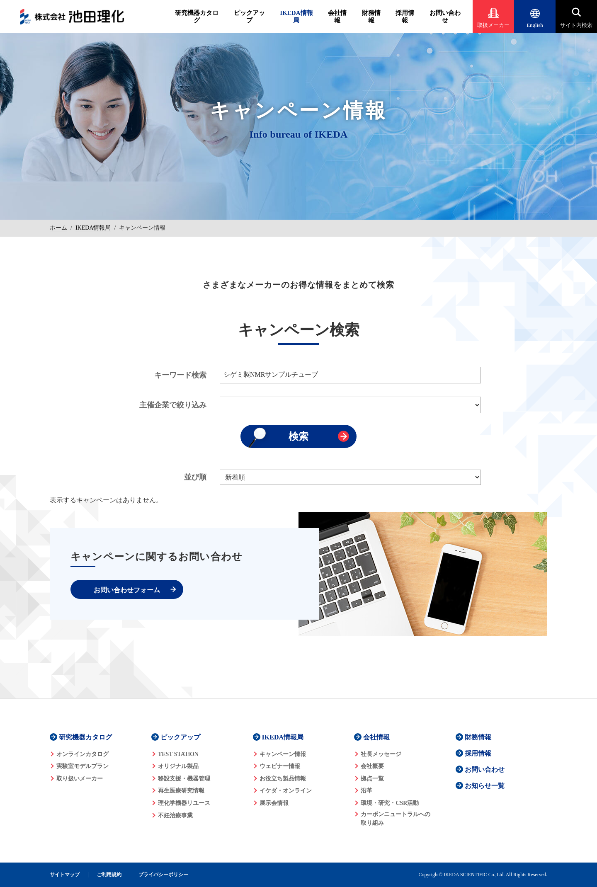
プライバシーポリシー (163, 874)
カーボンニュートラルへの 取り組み (395, 818)
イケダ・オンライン (286, 791)
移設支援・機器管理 (184, 779)
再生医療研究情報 (181, 791)
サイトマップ (65, 874)
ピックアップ (249, 17)
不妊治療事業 (175, 815)
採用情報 (405, 17)
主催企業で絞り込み (172, 405)
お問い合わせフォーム (127, 590)
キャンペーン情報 (283, 754)
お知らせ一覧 (485, 785)
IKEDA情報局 (296, 17)
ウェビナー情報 (280, 766)
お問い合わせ (445, 17)
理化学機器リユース (184, 803)
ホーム (58, 228)
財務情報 (371, 17)
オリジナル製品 (178, 766)
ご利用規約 (109, 874)
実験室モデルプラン (82, 766)
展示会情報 (274, 803)
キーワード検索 (180, 375)
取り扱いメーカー (79, 779)
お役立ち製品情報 (283, 779)
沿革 (366, 791)
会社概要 (372, 766)
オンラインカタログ (82, 754)
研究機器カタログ (196, 17)
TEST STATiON (178, 754)
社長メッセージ (381, 754)
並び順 (195, 477)
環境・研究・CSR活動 (390, 803)
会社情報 (337, 17)
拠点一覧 (372, 779)
